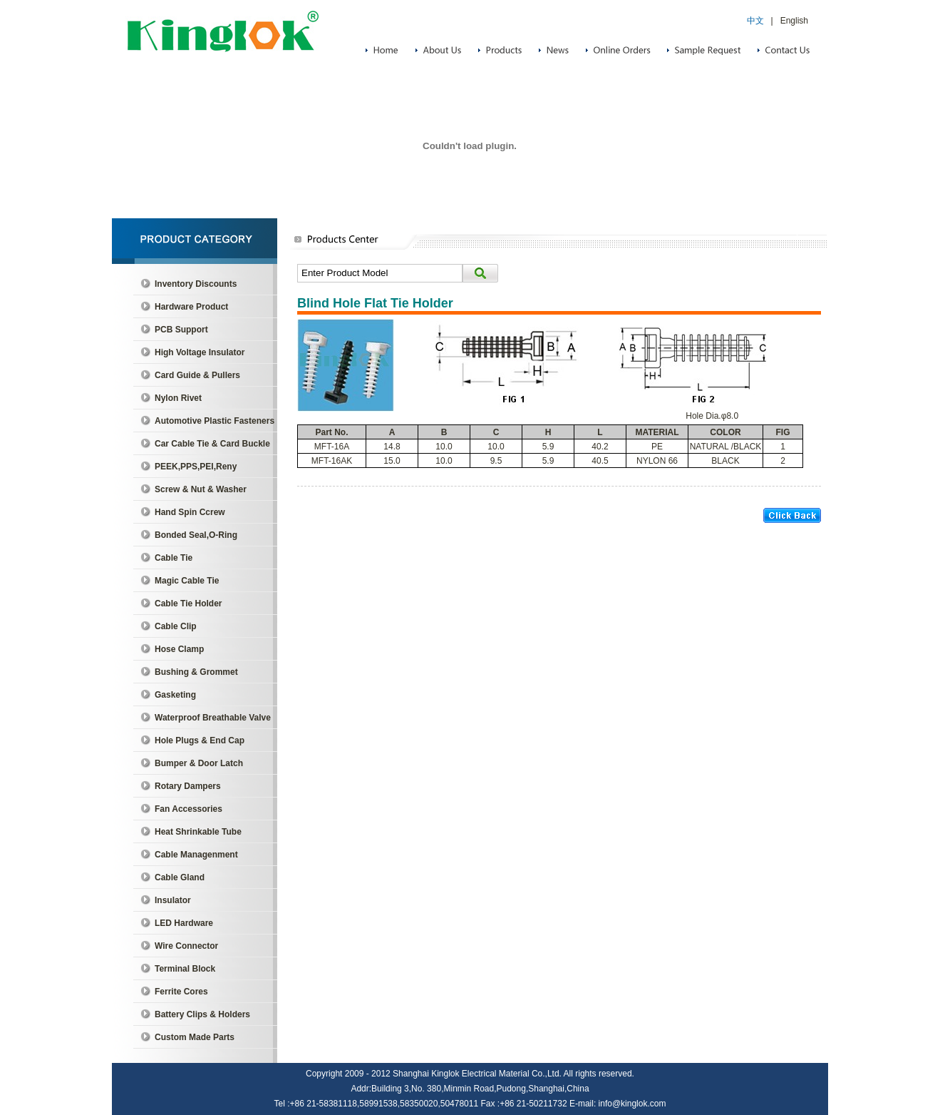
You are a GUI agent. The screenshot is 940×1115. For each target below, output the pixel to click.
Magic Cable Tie (187, 581)
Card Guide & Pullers (197, 375)
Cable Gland (180, 877)
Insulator (173, 900)
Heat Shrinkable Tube (198, 832)
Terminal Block (185, 969)
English (794, 21)
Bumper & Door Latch (199, 763)
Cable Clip (176, 626)
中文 (755, 21)
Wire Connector (186, 946)
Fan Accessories (188, 809)
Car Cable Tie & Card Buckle (212, 444)
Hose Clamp (179, 649)
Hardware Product (191, 307)
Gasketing (175, 695)
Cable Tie (173, 558)
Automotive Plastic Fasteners (214, 421)
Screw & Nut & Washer (201, 489)
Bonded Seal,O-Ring (196, 535)
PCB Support (181, 330)
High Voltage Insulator (199, 352)
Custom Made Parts (194, 1037)
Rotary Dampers (188, 786)
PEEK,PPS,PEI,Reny (196, 467)
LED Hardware (184, 923)
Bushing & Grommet (196, 672)
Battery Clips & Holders (202, 1014)
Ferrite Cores (181, 992)
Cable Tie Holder (188, 604)
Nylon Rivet (178, 398)
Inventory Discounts (196, 284)
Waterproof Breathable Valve (213, 718)
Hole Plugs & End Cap (199, 740)
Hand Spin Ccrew (190, 512)
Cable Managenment (196, 855)
